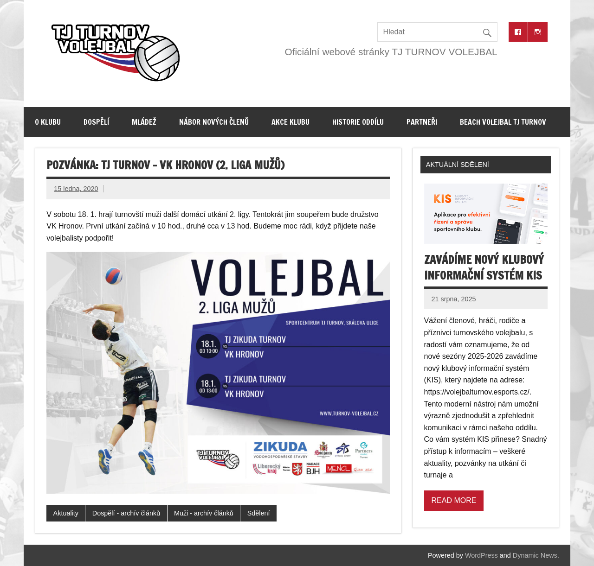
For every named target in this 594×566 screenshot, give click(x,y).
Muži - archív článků (203, 513)
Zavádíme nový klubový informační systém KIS (484, 267)
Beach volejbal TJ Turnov (503, 122)
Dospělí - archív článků (126, 513)
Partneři (422, 122)
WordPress (481, 555)
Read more (454, 500)
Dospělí (96, 122)
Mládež (144, 122)
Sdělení (258, 513)
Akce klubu (290, 122)
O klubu (48, 122)
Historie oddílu (358, 122)
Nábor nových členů (214, 122)
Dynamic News (535, 555)
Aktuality (65, 513)
